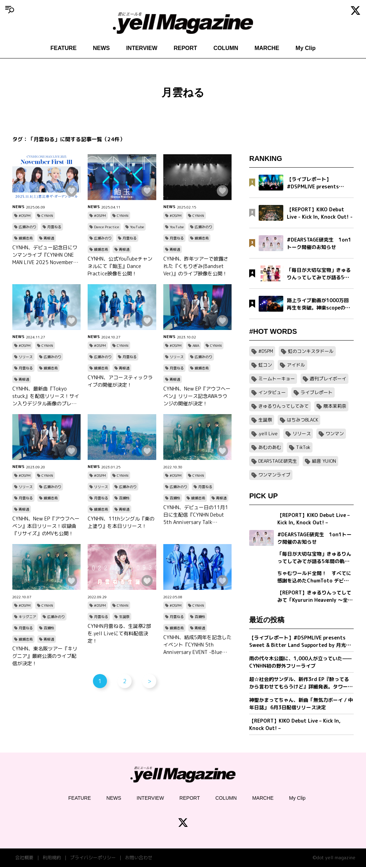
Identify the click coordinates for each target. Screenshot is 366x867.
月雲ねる (54, 226)
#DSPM (25, 215)
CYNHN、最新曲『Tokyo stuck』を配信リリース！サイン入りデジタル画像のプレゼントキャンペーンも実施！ (45, 396)
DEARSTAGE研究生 (277, 461)
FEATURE (63, 48)
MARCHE (266, 48)
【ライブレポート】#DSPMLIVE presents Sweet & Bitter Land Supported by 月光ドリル (300, 641)
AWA (196, 345)
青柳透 (49, 238)
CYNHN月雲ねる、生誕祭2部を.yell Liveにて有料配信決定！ (119, 633)
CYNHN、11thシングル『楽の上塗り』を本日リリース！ (121, 522)
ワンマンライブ (274, 475)
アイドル (296, 365)
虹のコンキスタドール (311, 351)
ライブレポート (317, 392)
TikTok (303, 447)
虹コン (265, 365)
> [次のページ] (149, 681)
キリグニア (27, 616)
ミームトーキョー (276, 378)
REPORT (185, 48)
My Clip (306, 48)
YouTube (137, 226)
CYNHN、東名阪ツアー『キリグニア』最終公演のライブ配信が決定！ (44, 656)
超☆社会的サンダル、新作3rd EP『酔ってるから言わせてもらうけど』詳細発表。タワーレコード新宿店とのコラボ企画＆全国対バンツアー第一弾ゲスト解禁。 (301, 683)
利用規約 (52, 857)
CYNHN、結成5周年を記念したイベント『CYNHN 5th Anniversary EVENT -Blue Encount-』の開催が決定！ (197, 645)
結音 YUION (324, 461)
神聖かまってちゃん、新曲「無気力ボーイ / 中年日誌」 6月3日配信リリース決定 (301, 704)
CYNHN (47, 215)
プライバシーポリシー (93, 857)
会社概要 (24, 857)
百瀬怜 (124, 497)
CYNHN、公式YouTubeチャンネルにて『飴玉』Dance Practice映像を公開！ (120, 266)
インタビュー (272, 392)
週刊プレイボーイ (328, 378)
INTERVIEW (141, 48)
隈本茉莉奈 (334, 406)
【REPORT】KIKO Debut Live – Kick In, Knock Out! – (295, 724)
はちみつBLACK (302, 420)
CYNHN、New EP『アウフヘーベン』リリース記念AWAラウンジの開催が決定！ (197, 396)
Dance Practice (106, 226)
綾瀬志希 (26, 238)
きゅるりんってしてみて (283, 406)
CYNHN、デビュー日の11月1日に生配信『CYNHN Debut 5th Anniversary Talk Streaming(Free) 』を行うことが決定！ (195, 515)
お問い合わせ (138, 857)
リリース (26, 356)
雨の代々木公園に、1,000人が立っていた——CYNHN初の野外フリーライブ (300, 662)
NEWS (101, 48)
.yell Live (268, 433)
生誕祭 (124, 616)
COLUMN (226, 48)
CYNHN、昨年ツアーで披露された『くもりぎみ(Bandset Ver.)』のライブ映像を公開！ (195, 266)
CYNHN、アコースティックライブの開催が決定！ (120, 381)
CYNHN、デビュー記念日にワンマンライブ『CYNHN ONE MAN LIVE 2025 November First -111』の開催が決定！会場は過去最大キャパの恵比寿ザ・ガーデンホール (44, 255)
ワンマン (335, 433)
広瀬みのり (27, 226)
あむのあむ (269, 447)
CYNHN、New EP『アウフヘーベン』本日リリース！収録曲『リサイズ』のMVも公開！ (46, 526)
